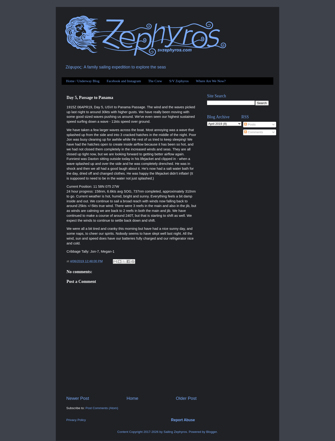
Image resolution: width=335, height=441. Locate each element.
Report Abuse (183, 420)
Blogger (211, 432)
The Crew (155, 81)
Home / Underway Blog (83, 81)
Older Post (186, 398)
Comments (253, 132)
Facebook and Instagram (124, 81)
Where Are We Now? (211, 81)
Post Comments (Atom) (102, 408)
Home (132, 398)
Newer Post (77, 398)
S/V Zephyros (179, 81)
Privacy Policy (76, 420)
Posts (250, 124)
